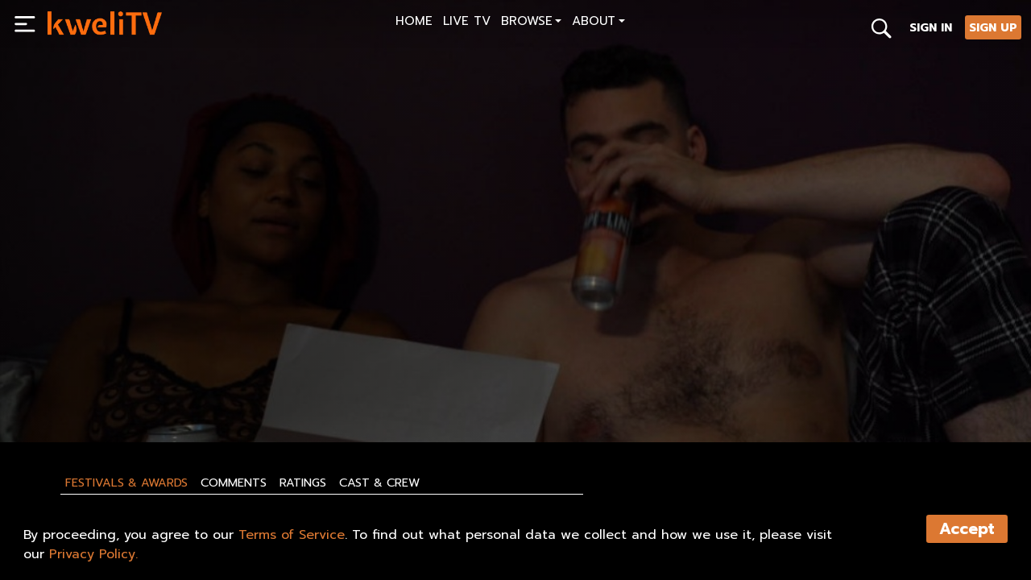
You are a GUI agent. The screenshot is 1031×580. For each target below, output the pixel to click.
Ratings (302, 482)
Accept (967, 529)
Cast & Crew (379, 482)
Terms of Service (291, 535)
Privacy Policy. (93, 554)
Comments (234, 482)
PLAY (69, 392)
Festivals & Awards (126, 482)
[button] (531, 23)
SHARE (138, 392)
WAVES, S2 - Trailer (105, 362)
